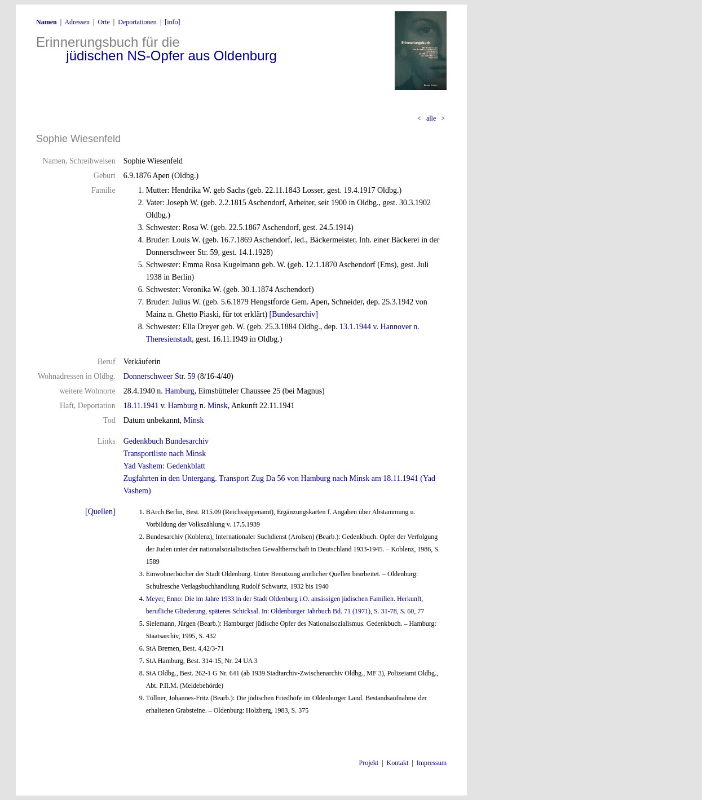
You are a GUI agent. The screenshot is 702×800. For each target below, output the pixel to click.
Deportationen (137, 22)
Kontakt (398, 763)
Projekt (369, 763)
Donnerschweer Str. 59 (159, 376)
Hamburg (180, 391)
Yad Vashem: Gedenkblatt (164, 466)
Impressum (432, 763)
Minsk (217, 405)
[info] (172, 22)
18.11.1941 (140, 405)
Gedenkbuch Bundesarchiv (166, 441)
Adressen (77, 22)
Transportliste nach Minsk (164, 453)
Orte (103, 22)
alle (431, 118)
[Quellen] (100, 511)
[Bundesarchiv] (294, 314)
